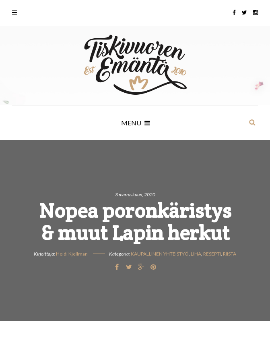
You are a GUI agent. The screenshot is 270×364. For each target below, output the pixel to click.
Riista (229, 254)
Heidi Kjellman (72, 254)
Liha (196, 254)
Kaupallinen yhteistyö (160, 254)
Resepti (212, 254)
